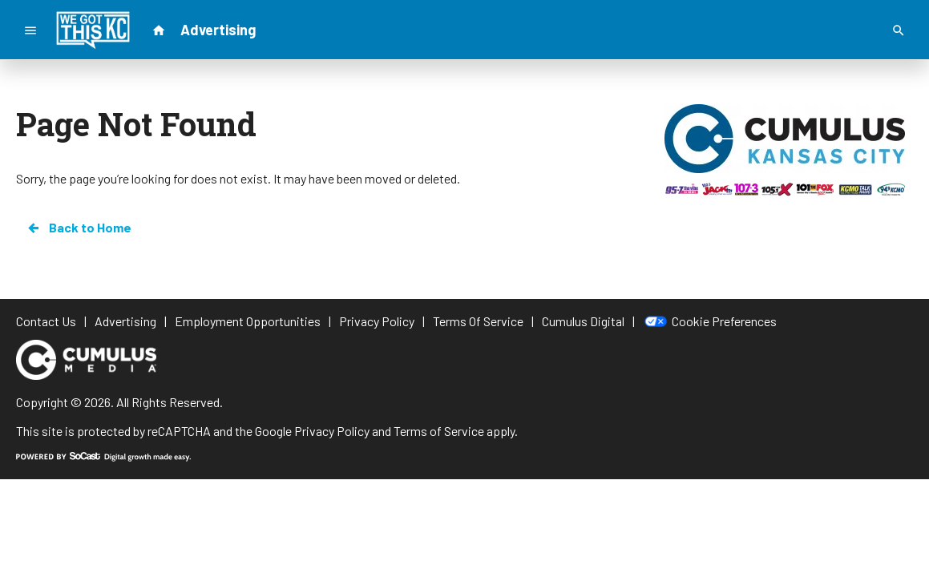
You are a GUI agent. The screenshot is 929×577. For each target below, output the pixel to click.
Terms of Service (439, 430)
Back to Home (78, 228)
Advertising (218, 29)
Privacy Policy (332, 430)
